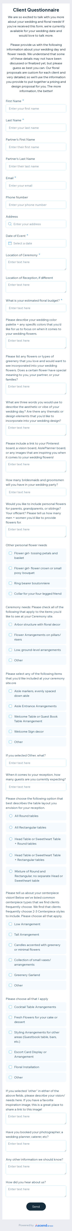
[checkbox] (36, 556)
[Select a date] (38, 243)
